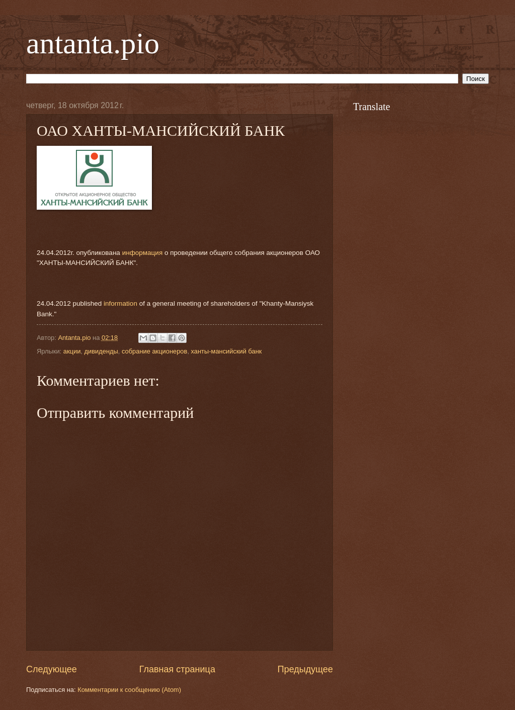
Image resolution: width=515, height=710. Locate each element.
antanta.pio (92, 43)
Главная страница (177, 669)
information (120, 303)
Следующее (51, 669)
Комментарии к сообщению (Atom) (129, 689)
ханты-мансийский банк (226, 351)
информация (142, 252)
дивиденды (101, 351)
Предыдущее (305, 669)
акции (72, 351)
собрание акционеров (154, 351)
